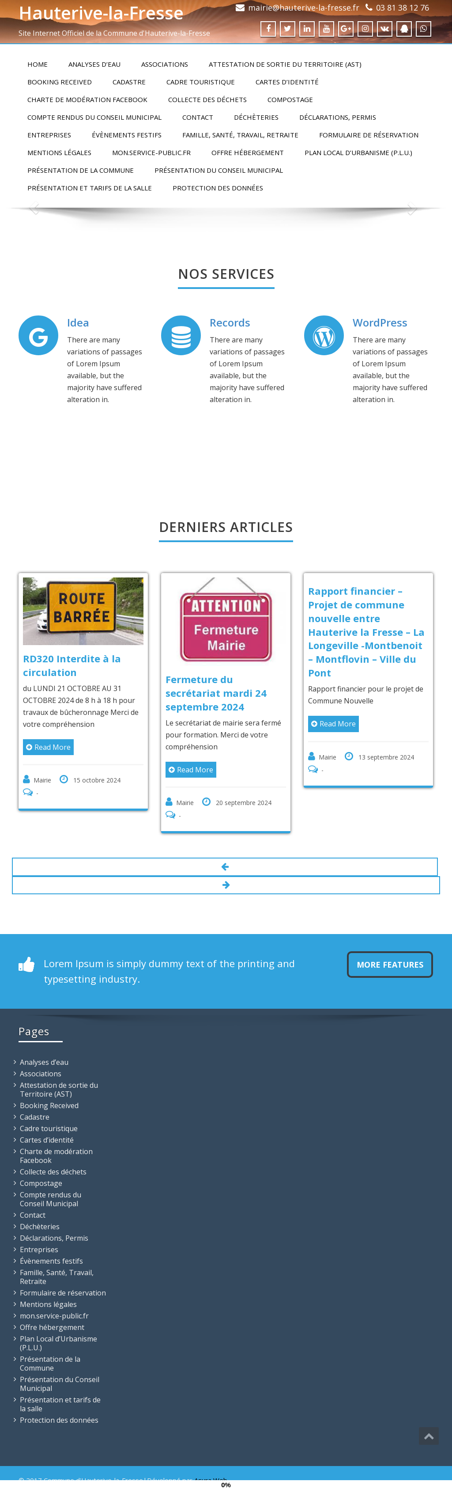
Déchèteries (256, 117)
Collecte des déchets (207, 99)
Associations (164, 64)
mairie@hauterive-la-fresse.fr (303, 7)
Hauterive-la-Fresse (101, 12)
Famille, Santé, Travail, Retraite (240, 134)
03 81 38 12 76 (402, 7)
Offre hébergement (247, 152)
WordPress (380, 322)
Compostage (290, 99)
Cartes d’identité (287, 81)
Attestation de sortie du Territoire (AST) (285, 64)
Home (37, 64)
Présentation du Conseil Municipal (218, 170)
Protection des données (218, 187)
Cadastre (129, 81)
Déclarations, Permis (337, 117)
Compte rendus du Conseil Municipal (94, 117)
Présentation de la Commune (80, 170)
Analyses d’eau (94, 64)
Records (230, 322)
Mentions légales (59, 152)
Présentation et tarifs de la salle (89, 187)
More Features (390, 964)
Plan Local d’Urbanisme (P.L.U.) (358, 152)
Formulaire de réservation (368, 134)
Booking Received (59, 81)
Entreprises (49, 134)
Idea (78, 322)
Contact (197, 117)
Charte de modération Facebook (87, 99)
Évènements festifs (127, 134)
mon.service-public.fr (151, 152)
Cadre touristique (200, 81)
